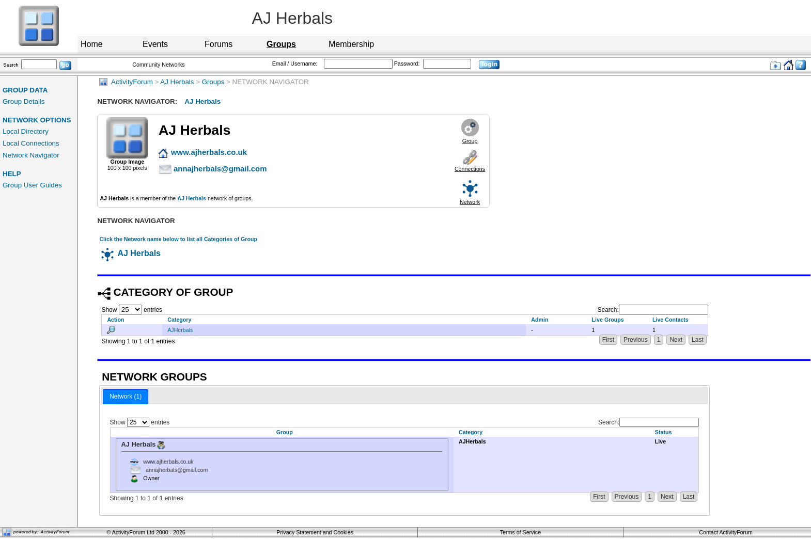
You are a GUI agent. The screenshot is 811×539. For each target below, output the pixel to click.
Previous (635, 339)
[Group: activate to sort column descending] (282, 432)
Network (470, 202)
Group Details (24, 101)
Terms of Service (520, 532)
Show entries (131, 309)
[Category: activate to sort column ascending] (552, 432)
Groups (213, 82)
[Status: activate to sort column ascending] (674, 432)
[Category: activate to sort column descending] (344, 319)
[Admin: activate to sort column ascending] (556, 319)
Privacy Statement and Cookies (314, 532)
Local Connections (31, 143)
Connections (470, 169)
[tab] (125, 397)
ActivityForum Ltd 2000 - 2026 (148, 532)
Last (698, 339)
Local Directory (26, 131)
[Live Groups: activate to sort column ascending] (617, 319)
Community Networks (158, 64)
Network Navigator (31, 155)
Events (155, 44)
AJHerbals (180, 330)
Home (92, 44)
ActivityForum (125, 82)
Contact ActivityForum (726, 532)
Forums (218, 44)
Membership (351, 44)
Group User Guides (32, 185)
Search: (652, 309)
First (608, 339)
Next (675, 339)
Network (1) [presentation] (126, 396)
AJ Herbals (177, 82)
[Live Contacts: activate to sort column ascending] (677, 319)
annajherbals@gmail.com (177, 470)
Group (470, 141)
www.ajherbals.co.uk (168, 461)
